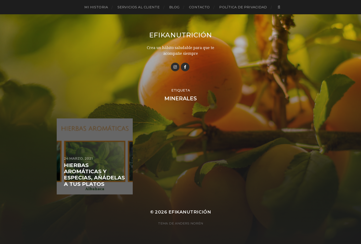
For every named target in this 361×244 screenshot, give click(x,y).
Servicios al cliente (138, 7)
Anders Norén (189, 223)
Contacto (199, 7)
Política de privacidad (243, 7)
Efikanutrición (180, 35)
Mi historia (96, 7)
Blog (174, 7)
